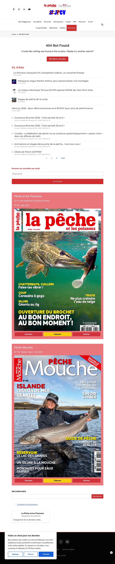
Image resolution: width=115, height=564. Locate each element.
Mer (74, 22)
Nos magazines (24, 22)
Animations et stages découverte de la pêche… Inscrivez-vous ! (47, 144)
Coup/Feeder (41, 28)
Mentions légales (68, 549)
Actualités (37, 22)
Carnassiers (58, 22)
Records (47, 22)
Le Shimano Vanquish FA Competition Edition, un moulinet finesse (49, 73)
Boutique (71, 28)
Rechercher (19, 491)
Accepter (46, 554)
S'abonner (57, 334)
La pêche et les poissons (27, 504)
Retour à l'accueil (57, 59)
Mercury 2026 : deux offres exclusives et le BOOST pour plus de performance (52, 108)
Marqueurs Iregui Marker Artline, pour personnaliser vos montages (53, 81)
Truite (90, 22)
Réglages (15, 554)
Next (63, 158)
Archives (86, 334)
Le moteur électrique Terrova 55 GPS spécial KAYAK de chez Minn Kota (55, 90)
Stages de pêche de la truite (33, 99)
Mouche (82, 22)
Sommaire (28, 334)
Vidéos (62, 28)
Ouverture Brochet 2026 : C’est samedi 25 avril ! (39, 117)
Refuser (31, 554)
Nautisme (53, 28)
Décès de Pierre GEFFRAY (28, 152)
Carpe (68, 22)
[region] (31, 545)
